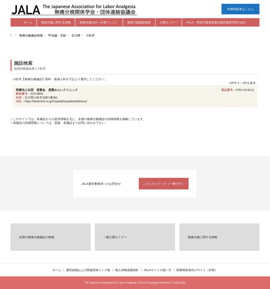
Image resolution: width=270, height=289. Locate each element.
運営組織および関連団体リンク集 (88, 270)
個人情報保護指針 (127, 270)
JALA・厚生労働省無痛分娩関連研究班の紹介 (216, 22)
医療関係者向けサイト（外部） (197, 270)
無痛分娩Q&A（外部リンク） (99, 22)
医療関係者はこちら (240, 9)
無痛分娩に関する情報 (56, 22)
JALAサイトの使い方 (157, 270)
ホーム (27, 22)
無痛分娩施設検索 (139, 22)
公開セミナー (168, 22)
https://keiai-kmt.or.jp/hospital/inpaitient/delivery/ (56, 101)
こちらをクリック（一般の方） (163, 183)
